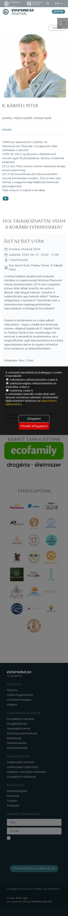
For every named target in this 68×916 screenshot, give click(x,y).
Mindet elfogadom (34, 426)
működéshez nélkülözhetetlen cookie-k (32, 379)
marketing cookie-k (19, 390)
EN (59, 3)
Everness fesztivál (12, 3)
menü (62, 23)
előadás (7, 130)
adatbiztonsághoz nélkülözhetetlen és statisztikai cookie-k (30, 385)
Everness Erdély (35, 3)
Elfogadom (34, 419)
